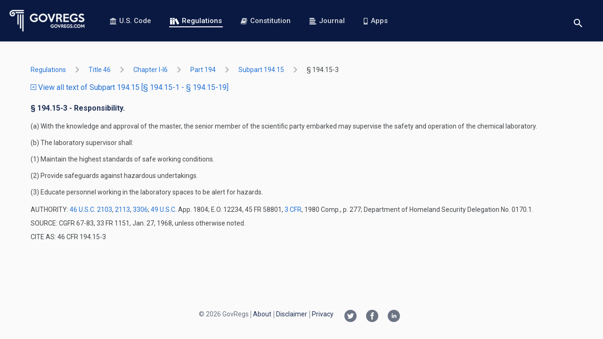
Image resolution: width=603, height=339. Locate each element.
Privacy (323, 314)
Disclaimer (291, 314)
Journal (327, 20)
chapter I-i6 (150, 69)
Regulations (196, 20)
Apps (375, 20)
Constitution (266, 20)
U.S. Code (130, 20)
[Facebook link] (372, 317)
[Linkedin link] (394, 317)
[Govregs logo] (47, 20)
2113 (122, 209)
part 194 (203, 69)
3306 (140, 209)
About (262, 314)
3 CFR (293, 209)
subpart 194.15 (261, 69)
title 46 (100, 69)
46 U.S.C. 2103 (91, 209)
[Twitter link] (350, 317)
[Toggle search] (578, 21)
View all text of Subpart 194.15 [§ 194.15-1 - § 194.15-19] (129, 87)
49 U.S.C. (164, 209)
